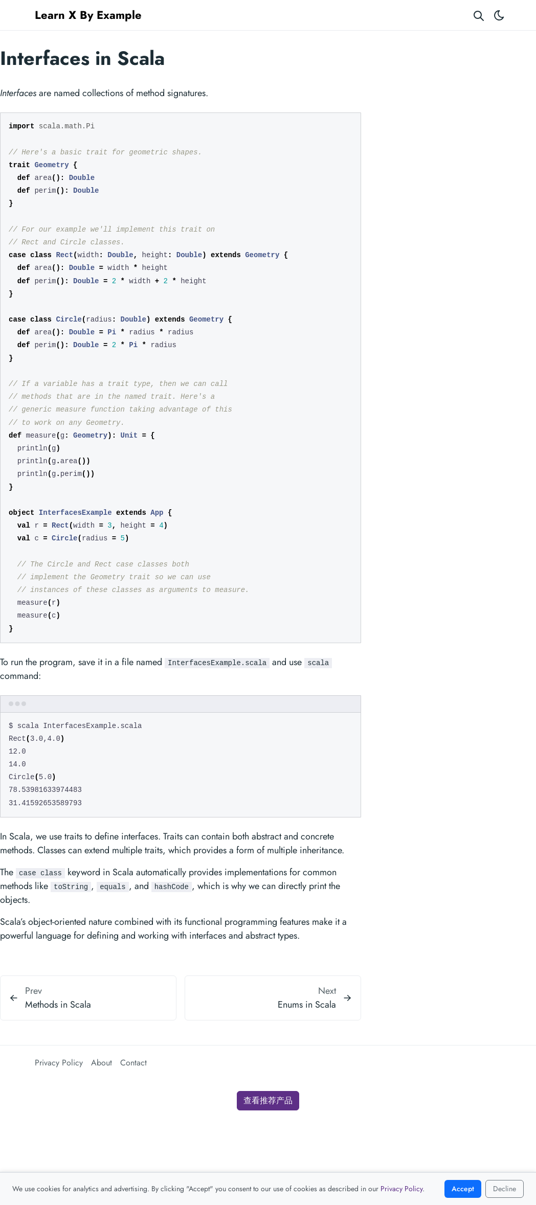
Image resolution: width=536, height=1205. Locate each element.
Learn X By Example (88, 15)
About (101, 1062)
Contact (133, 1062)
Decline (504, 1189)
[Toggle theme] (499, 15)
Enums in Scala (307, 1004)
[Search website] (478, 15)
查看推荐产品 (268, 1100)
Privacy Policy (59, 1062)
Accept (463, 1189)
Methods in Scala (58, 1004)
